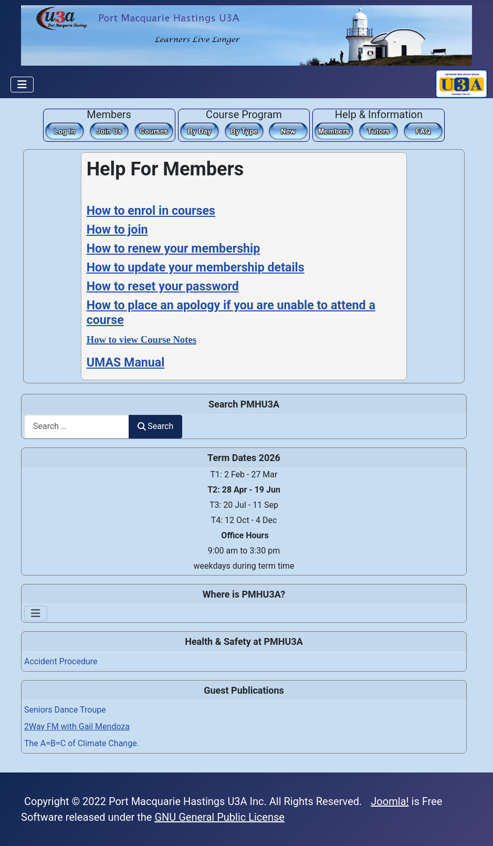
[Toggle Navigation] (22, 84)
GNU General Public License (219, 817)
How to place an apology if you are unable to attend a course (231, 312)
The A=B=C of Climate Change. (81, 743)
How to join (117, 229)
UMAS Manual (126, 362)
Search (155, 426)
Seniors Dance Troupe (65, 710)
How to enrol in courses (151, 210)
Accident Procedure (61, 661)
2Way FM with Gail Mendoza (77, 727)
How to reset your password (163, 286)
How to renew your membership (173, 248)
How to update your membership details (196, 267)
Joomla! (389, 801)
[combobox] (76, 426)
